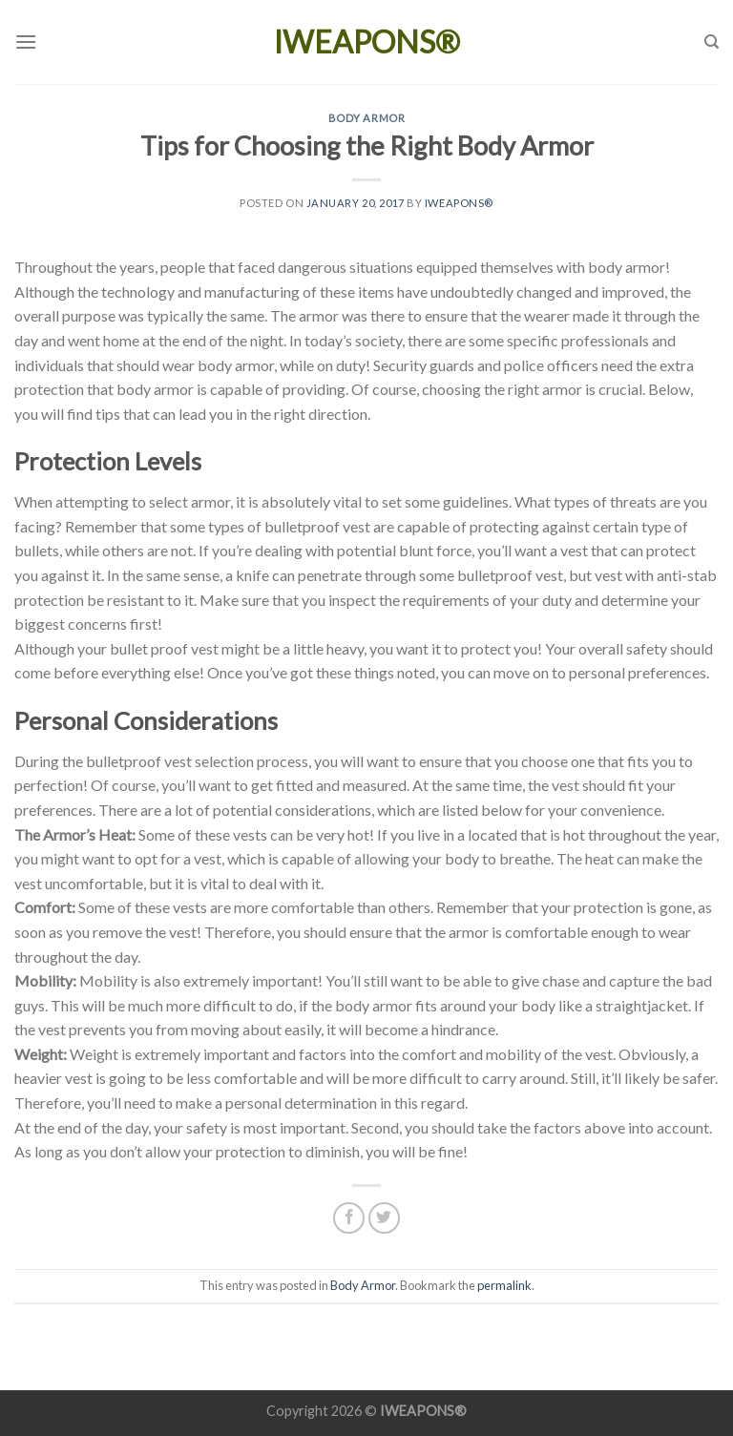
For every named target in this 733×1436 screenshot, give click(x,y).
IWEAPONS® (367, 42)
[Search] (711, 42)
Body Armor (367, 118)
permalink (504, 1285)
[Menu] (25, 41)
